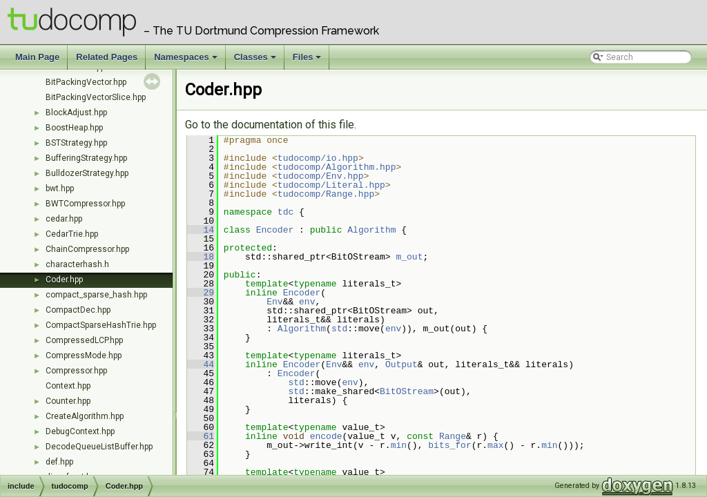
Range (452, 436)
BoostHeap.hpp (74, 128)
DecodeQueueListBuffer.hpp (99, 446)
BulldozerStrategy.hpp (87, 173)
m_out (409, 257)
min (399, 445)
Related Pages (106, 57)
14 (200, 230)
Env (274, 301)
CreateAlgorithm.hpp (85, 416)
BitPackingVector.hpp (86, 82)
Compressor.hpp (76, 371)
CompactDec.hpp (78, 310)
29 (200, 292)
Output (401, 364)
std (339, 328)
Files (308, 61)
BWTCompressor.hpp (85, 203)
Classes (256, 61)
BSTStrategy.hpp (76, 143)
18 (200, 257)
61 (200, 436)
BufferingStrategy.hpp (86, 158)
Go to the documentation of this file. (270, 124)
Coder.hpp (64, 279)
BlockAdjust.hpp (76, 112)
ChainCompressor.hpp (87, 249)
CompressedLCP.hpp (84, 340)
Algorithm (371, 230)
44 (200, 364)
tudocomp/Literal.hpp (331, 185)
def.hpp (59, 462)
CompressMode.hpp (84, 355)
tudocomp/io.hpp (318, 158)
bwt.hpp (60, 188)
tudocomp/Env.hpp (321, 176)
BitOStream (407, 391)
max (495, 445)
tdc (285, 212)
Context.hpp (68, 386)
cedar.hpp (64, 219)
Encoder (275, 230)
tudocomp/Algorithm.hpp (337, 167)
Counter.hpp (68, 401)
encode (326, 436)
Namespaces (187, 61)
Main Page (37, 57)
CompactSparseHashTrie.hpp (101, 325)
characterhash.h (77, 264)
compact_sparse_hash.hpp (96, 295)
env (307, 301)
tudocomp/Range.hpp (326, 194)
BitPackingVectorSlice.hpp (96, 97)
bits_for (449, 445)
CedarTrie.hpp (72, 234)
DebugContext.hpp (80, 431)
